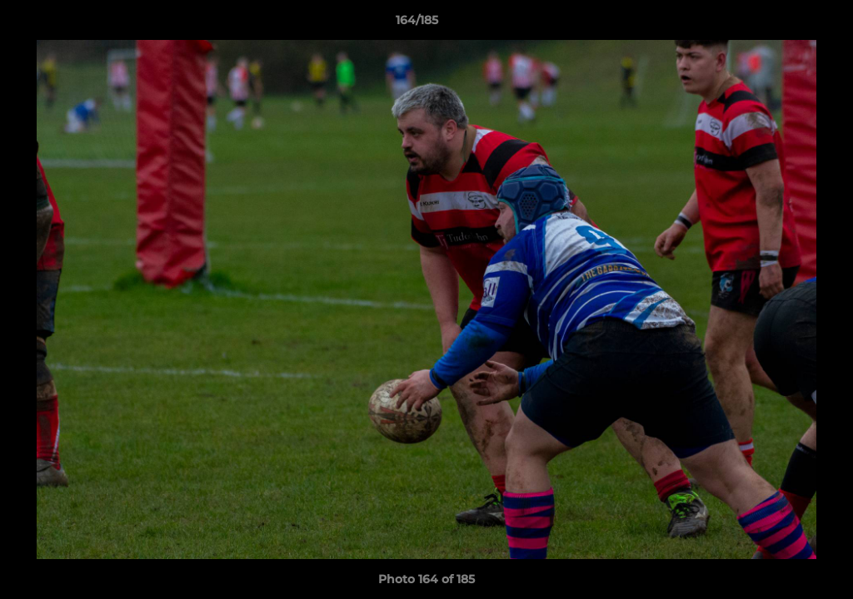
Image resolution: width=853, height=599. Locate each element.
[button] (783, 24)
